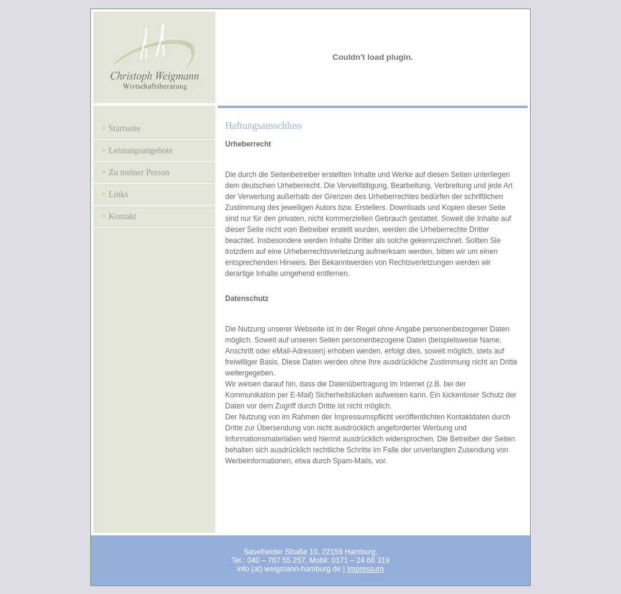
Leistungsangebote (141, 150)
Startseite (124, 128)
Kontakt (122, 216)
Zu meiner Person (139, 172)
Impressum (365, 569)
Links (118, 194)
